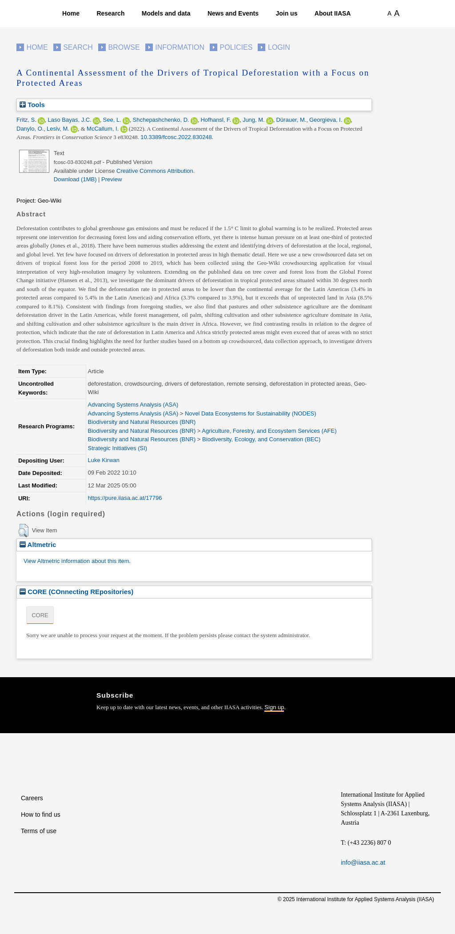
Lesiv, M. (58, 128)
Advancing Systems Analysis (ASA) (133, 404)
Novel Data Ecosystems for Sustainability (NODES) (250, 413)
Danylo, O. (30, 128)
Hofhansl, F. (215, 119)
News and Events (233, 13)
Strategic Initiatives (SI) (117, 448)
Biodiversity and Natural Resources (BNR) (142, 422)
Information (179, 47)
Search (78, 47)
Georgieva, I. (325, 119)
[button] (23, 530)
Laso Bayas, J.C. (70, 119)
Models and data (166, 13)
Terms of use (38, 830)
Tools (32, 104)
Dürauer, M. (291, 119)
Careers (32, 798)
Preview (111, 179)
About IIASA (333, 13)
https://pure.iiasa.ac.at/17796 (125, 498)
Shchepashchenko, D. (161, 119)
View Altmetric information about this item (76, 561)
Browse (124, 47)
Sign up (274, 707)
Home (71, 13)
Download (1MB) (75, 179)
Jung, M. (254, 119)
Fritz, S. (26, 119)
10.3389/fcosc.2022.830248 (176, 137)
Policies (236, 47)
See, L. (112, 119)
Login (279, 47)
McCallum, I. (103, 128)
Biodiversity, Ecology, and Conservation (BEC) (261, 439)
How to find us (40, 814)
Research (110, 13)
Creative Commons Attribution (154, 171)
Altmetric (38, 544)
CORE (40, 615)
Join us (286, 13)
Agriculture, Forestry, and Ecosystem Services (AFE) (269, 430)
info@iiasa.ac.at (363, 862)
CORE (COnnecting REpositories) (76, 591)
